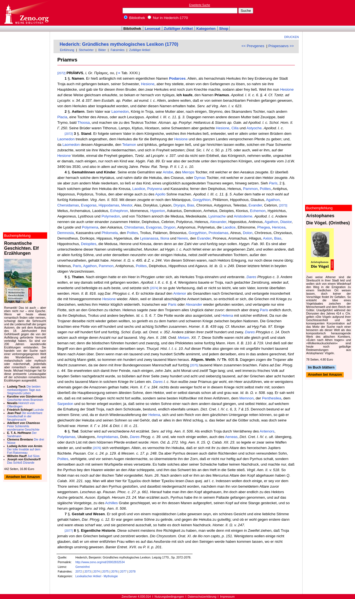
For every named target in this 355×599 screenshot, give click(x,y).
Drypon (169, 227)
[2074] (154, 288)
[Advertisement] (329, 12)
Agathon (273, 200)
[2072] (61, 73)
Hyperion (157, 211)
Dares (252, 277)
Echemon (257, 211)
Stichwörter (86, 50)
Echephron (119, 211)
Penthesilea (271, 398)
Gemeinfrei (82, 566)
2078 (132, 571)
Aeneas (231, 437)
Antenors (267, 431)
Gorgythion (201, 200)
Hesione (147, 84)
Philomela (110, 233)
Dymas (199, 178)
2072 (78, 571)
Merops (188, 172)
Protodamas (218, 233)
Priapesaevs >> (281, 46)
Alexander (218, 222)
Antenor (179, 293)
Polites (265, 189)
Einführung (67, 50)
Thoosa (84, 122)
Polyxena (154, 189)
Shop (223, 28)
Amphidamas (107, 437)
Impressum (227, 596)
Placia (62, 117)
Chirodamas (134, 227)
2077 (123, 571)
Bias (190, 205)
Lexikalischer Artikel (88, 576)
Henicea (278, 227)
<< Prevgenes (252, 46)
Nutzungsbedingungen (169, 596)
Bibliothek (134, 18)
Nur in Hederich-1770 (168, 18)
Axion (267, 238)
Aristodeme (243, 216)
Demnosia (65, 233)
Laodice (138, 189)
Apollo (160, 194)
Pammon (250, 189)
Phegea (263, 227)
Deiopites (89, 244)
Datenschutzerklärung (202, 596)
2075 (105, 571)
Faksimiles (117, 50)
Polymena (90, 227)
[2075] (194, 365)
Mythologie (111, 576)
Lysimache (217, 216)
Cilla (235, 128)
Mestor (126, 205)
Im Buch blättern (321, 367)
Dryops (179, 205)
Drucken (291, 37)
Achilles (111, 503)
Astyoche (254, 128)
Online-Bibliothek (26, 13)
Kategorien (206, 28)
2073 (87, 571)
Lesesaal (152, 28)
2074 (96, 571)
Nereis (182, 238)
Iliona (164, 238)
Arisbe (168, 172)
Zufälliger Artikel (178, 28)
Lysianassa (149, 238)
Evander (255, 205)
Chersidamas (68, 205)
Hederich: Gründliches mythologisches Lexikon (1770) (119, 44)
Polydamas (66, 437)
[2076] (97, 448)
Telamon (129, 145)
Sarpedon (65, 404)
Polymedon (111, 216)
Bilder (102, 50)
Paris (273, 183)
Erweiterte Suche (199, 5)
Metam (183, 337)
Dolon (247, 233)
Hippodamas (108, 205)
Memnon (246, 398)
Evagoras (89, 205)
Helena (227, 315)
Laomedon (120, 111)
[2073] (283, 205)
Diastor (286, 222)
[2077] (69, 530)
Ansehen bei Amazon (325, 375)
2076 (114, 571)
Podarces (177, 78)
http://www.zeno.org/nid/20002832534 (100, 562)
